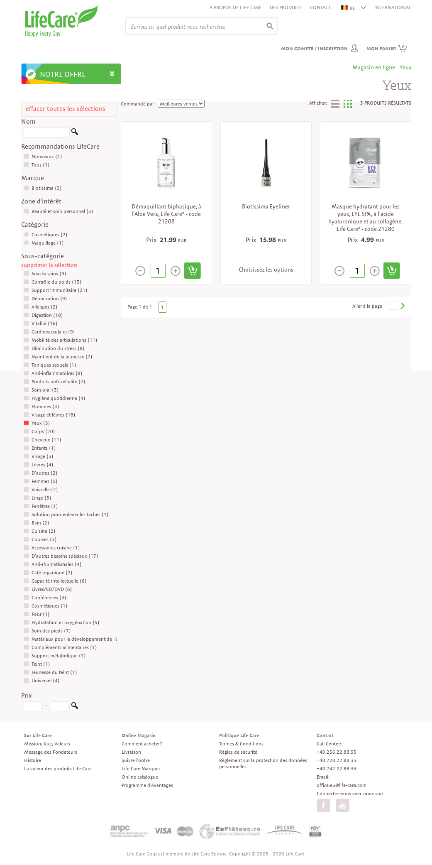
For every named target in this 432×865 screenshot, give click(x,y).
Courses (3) (40, 539)
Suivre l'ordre (136, 760)
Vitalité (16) (41, 323)
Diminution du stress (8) (54, 348)
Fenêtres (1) (41, 506)
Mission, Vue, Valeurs (47, 743)
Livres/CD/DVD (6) (48, 589)
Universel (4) (42, 680)
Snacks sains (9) (45, 273)
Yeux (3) (37, 423)
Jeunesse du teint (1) (50, 672)
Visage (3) (39, 456)
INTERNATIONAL (392, 7)
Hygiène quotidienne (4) (54, 398)
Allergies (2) (41, 307)
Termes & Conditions (241, 743)
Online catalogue (140, 777)
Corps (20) (39, 431)
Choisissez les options (266, 269)
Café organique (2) (48, 572)
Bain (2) (36, 522)
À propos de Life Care (235, 7)
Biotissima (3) (43, 188)
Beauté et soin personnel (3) (58, 211)
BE (348, 8)
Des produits (286, 7)
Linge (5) (37, 498)
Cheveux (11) (42, 439)
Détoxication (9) (45, 298)
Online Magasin (139, 735)
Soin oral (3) (41, 390)
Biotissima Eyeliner (266, 206)
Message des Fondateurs (50, 752)
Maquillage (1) (44, 243)
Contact (320, 7)
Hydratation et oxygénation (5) (62, 622)
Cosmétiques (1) (46, 606)
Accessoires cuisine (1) (52, 547)
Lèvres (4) (39, 464)
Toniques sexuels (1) (50, 365)
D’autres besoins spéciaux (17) (61, 556)
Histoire (32, 760)
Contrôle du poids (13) (53, 282)
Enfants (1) (40, 448)
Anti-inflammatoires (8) (53, 373)
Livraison (131, 752)
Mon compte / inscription (314, 48)
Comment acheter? (142, 743)
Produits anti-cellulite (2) (54, 381)
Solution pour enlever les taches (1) (66, 514)
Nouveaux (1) (43, 156)
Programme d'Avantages (147, 785)
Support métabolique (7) (55, 655)
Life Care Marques (141, 768)
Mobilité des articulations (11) (61, 340)
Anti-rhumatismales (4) (53, 564)
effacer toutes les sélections (65, 109)
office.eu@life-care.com (341, 785)
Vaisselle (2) (41, 489)
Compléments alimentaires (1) (60, 647)
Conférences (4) (45, 597)
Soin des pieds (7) (47, 630)
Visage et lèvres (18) (50, 415)
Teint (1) (37, 664)
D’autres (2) (41, 473)
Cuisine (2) (40, 531)
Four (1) (37, 614)
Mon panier (387, 48)
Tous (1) (37, 165)
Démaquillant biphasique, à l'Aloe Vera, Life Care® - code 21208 (166, 214)
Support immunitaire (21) (56, 290)
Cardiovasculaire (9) (49, 331)
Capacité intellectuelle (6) (55, 581)
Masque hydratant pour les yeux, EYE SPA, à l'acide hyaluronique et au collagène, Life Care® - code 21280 (365, 218)
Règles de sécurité (238, 752)
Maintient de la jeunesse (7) (58, 356)
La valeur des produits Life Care (58, 768)
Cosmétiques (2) (46, 234)
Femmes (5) (41, 481)
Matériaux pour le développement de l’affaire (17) (82, 639)
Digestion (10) (43, 315)
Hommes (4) (41, 406)
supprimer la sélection (49, 265)
